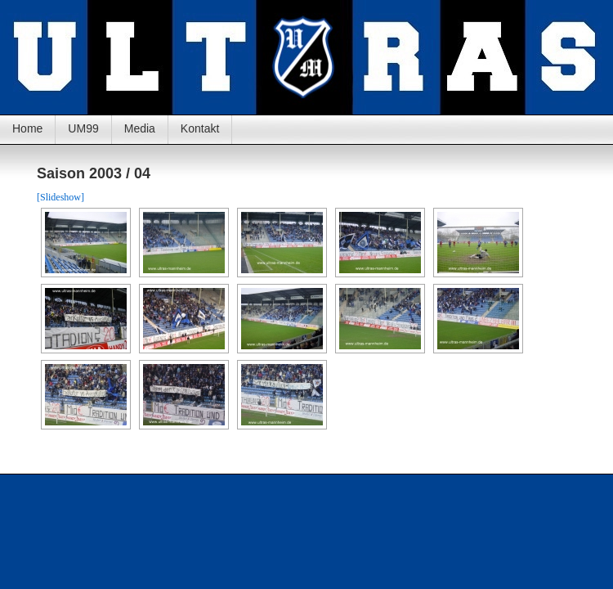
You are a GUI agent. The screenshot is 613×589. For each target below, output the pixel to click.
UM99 (83, 128)
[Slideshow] (60, 197)
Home (27, 128)
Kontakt (200, 128)
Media (139, 128)
